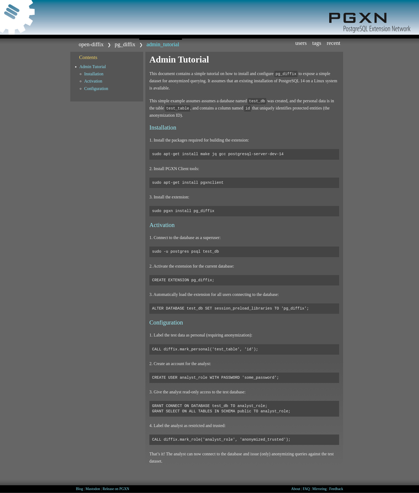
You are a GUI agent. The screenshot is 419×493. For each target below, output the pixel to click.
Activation (93, 81)
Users (301, 43)
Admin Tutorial (92, 66)
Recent (333, 43)
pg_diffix (125, 44)
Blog (79, 489)
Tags (316, 43)
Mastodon (93, 489)
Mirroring (319, 489)
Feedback (336, 489)
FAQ (306, 489)
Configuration (96, 88)
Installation (93, 74)
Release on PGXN (116, 489)
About (295, 489)
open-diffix (91, 44)
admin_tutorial (162, 44)
